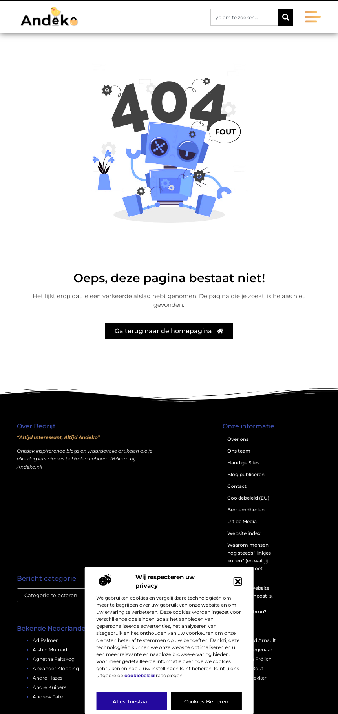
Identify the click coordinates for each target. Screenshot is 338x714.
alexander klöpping (56, 668)
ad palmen (46, 640)
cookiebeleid (139, 675)
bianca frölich (255, 659)
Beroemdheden (246, 510)
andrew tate (48, 697)
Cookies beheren (206, 701)
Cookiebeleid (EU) (248, 498)
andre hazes (47, 678)
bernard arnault (257, 640)
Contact (237, 486)
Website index (244, 533)
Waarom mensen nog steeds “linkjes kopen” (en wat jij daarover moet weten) (249, 560)
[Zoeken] (285, 17)
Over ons (237, 439)
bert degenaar (255, 649)
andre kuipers (49, 687)
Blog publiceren (246, 474)
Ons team (238, 451)
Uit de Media (242, 521)
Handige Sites (243, 463)
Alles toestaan (132, 701)
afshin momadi (50, 649)
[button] (238, 581)
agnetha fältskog (54, 659)
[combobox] (244, 17)
